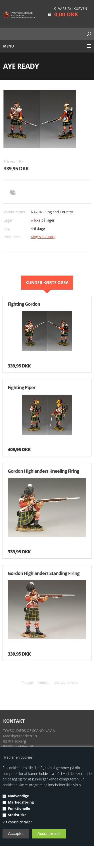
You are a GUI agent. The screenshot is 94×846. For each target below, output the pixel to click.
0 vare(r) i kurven (70, 8)
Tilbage (27, 682)
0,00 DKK (66, 14)
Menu (8, 46)
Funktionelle (19, 808)
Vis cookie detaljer (17, 822)
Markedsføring (21, 802)
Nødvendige (18, 796)
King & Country (43, 236)
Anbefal (43, 682)
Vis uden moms (66, 682)
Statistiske (17, 814)
